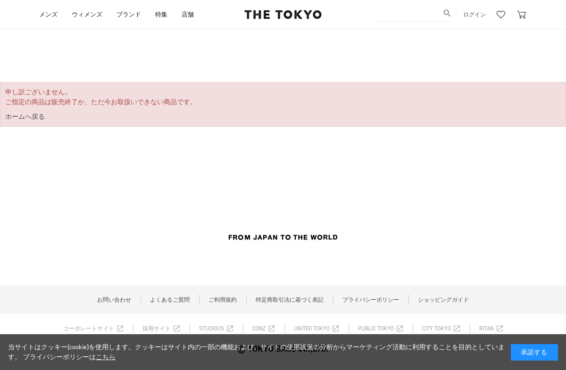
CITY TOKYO (436, 328)
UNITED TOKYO (312, 328)
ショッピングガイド (443, 300)
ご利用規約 (222, 300)
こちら (106, 357)
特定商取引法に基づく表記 (290, 300)
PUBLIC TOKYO (376, 328)
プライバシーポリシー (370, 300)
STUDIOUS (211, 328)
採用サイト (156, 328)
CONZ (259, 328)
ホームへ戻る (25, 116)
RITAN (486, 328)
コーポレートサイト (88, 328)
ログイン (474, 14)
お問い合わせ (114, 300)
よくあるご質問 (170, 300)
